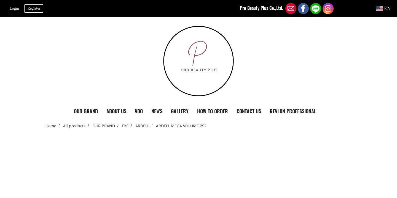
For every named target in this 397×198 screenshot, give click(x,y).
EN (383, 8)
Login (14, 8)
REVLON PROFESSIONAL (293, 111)
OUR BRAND (86, 111)
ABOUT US (116, 111)
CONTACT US (249, 111)
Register (33, 8)
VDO (139, 111)
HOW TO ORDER (212, 111)
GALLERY (180, 111)
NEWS (156, 111)
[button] (325, 111)
